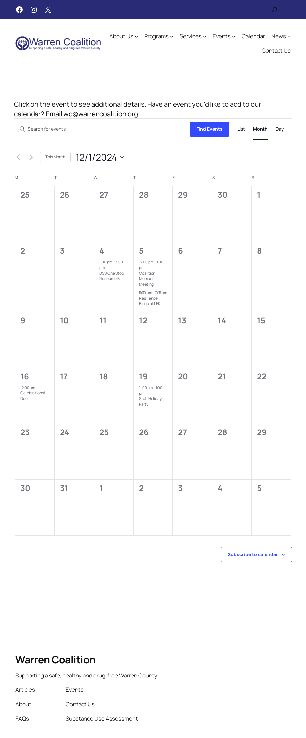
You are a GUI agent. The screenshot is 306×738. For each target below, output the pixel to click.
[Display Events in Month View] (260, 129)
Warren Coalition (55, 659)
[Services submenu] (204, 36)
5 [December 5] (141, 250)
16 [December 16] (24, 376)
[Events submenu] (233, 36)
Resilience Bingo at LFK (149, 301)
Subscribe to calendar (253, 554)
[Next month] (31, 157)
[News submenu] (289, 36)
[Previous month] (18, 157)
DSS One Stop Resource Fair (111, 276)
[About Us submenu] (136, 36)
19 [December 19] (143, 376)
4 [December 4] (101, 250)
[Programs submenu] (171, 36)
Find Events (209, 129)
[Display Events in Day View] (280, 129)
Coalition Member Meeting (147, 278)
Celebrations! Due (32, 395)
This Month (55, 157)
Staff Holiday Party (150, 401)
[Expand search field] (274, 9)
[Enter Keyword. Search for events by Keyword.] (102, 129)
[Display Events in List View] (241, 129)
